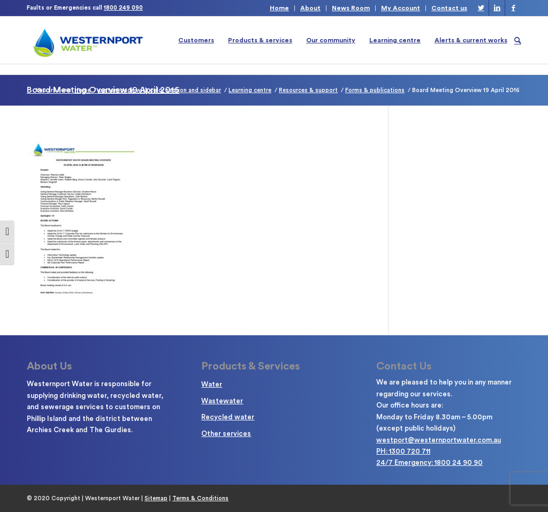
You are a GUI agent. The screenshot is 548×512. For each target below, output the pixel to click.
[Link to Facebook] (513, 8)
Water (211, 384)
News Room (351, 8)
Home (279, 8)
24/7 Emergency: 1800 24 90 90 (429, 462)
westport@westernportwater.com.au (438, 439)
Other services (226, 433)
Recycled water (227, 416)
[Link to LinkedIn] (497, 8)
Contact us (449, 8)
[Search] (517, 40)
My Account (400, 8)
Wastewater (222, 400)
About (310, 8)
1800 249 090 (123, 8)
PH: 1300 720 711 (403, 451)
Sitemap (156, 498)
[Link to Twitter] (481, 8)
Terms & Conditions (200, 498)
